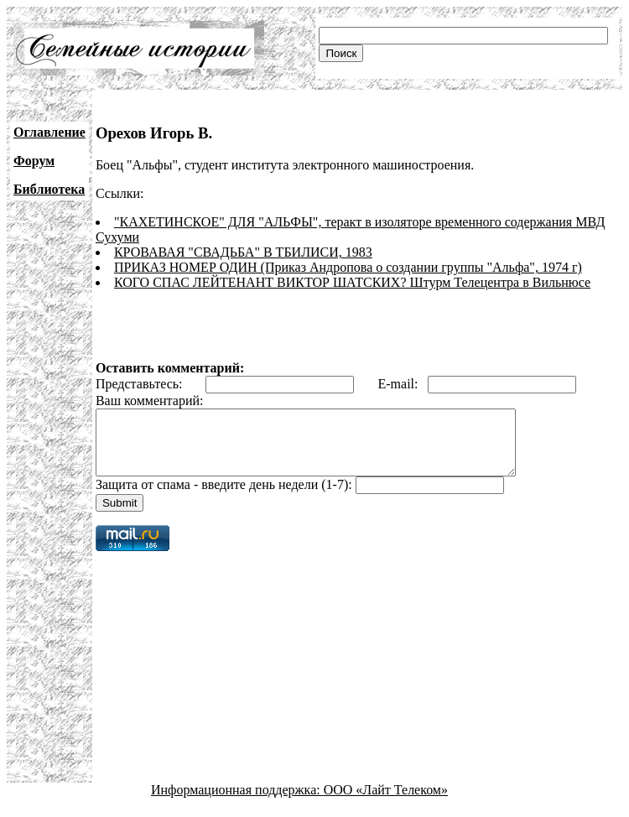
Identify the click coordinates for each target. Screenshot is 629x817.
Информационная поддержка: (237, 802)
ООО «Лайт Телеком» (386, 802)
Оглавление (49, 132)
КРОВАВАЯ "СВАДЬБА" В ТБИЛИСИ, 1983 (243, 252)
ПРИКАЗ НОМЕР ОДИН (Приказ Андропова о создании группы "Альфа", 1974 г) (348, 267)
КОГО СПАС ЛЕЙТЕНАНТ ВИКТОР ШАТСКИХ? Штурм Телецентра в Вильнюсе (352, 282)
